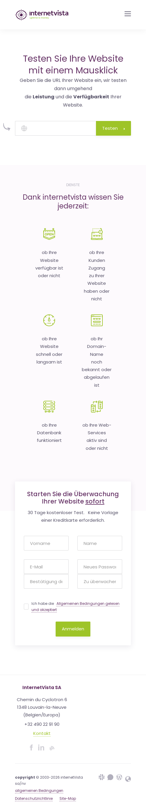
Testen (113, 128)
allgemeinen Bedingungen (39, 790)
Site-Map (67, 798)
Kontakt (42, 733)
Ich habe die (75, 606)
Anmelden (73, 629)
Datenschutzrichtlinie (34, 798)
